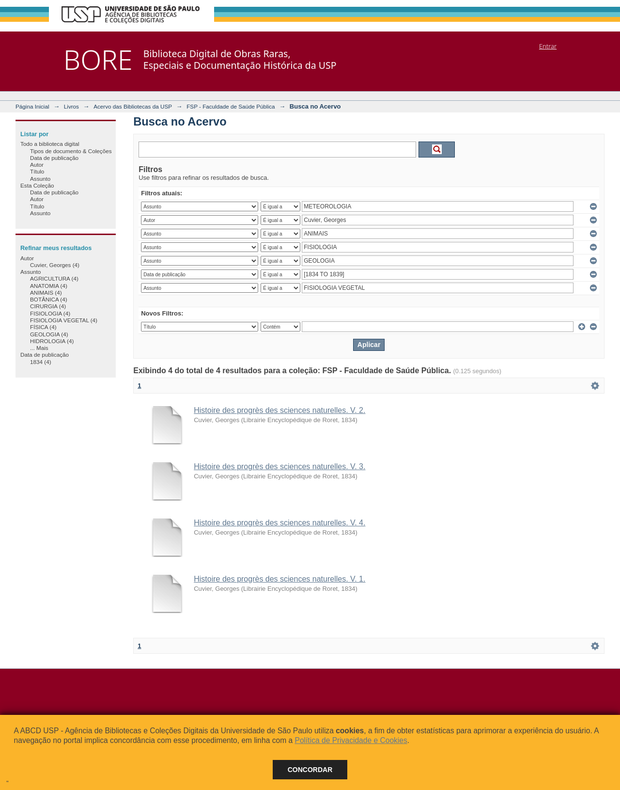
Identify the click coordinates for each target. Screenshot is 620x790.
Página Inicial (32, 106)
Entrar (548, 46)
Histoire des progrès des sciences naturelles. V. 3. (279, 466)
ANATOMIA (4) (48, 286)
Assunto (40, 178)
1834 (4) (40, 362)
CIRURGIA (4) (48, 306)
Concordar (310, 770)
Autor (37, 164)
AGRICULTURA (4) (54, 278)
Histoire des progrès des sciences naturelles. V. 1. (279, 579)
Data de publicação (54, 158)
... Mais (39, 348)
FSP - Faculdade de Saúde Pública (230, 106)
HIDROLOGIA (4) (52, 341)
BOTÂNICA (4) (48, 299)
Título (37, 171)
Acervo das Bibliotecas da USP (132, 106)
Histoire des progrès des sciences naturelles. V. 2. (279, 410)
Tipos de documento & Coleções (70, 151)
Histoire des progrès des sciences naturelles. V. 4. (279, 523)
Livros (71, 106)
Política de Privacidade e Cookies (350, 740)
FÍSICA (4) (43, 327)
